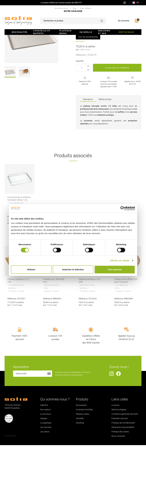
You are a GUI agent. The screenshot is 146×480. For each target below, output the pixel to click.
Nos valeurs (45, 444)
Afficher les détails (119, 260)
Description (88, 134)
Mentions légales (118, 444)
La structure (45, 448)
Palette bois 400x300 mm (53, 315)
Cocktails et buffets (41, 32)
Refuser (31, 269)
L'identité (44, 440)
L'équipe (43, 453)
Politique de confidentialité (123, 457)
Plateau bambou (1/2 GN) (18, 315)
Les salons (44, 466)
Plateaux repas (82, 448)
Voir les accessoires (88, 71)
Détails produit (105, 134)
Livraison (115, 440)
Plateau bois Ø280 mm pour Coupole (125, 315)
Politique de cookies (120, 466)
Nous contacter (118, 470)
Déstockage (126, 32)
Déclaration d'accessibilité (122, 462)
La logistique (45, 457)
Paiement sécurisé (119, 453)
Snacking (80, 457)
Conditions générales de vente (124, 448)
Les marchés (45, 462)
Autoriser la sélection (73, 269)
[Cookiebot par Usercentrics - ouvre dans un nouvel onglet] (122, 208)
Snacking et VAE (104, 32)
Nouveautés (20, 32)
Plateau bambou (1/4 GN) (89, 315)
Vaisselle (86, 32)
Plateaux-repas (65, 32)
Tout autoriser (115, 269)
